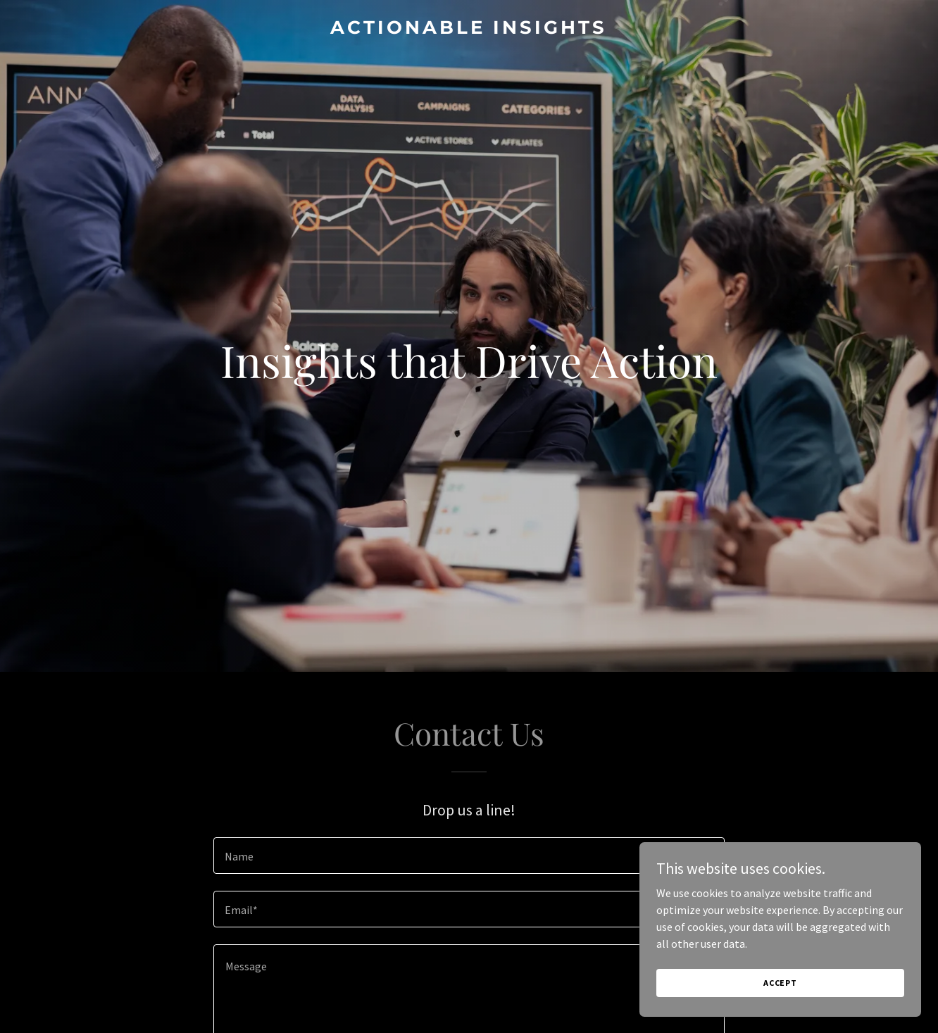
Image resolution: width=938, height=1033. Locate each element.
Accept (780, 982)
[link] (469, 30)
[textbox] (468, 855)
